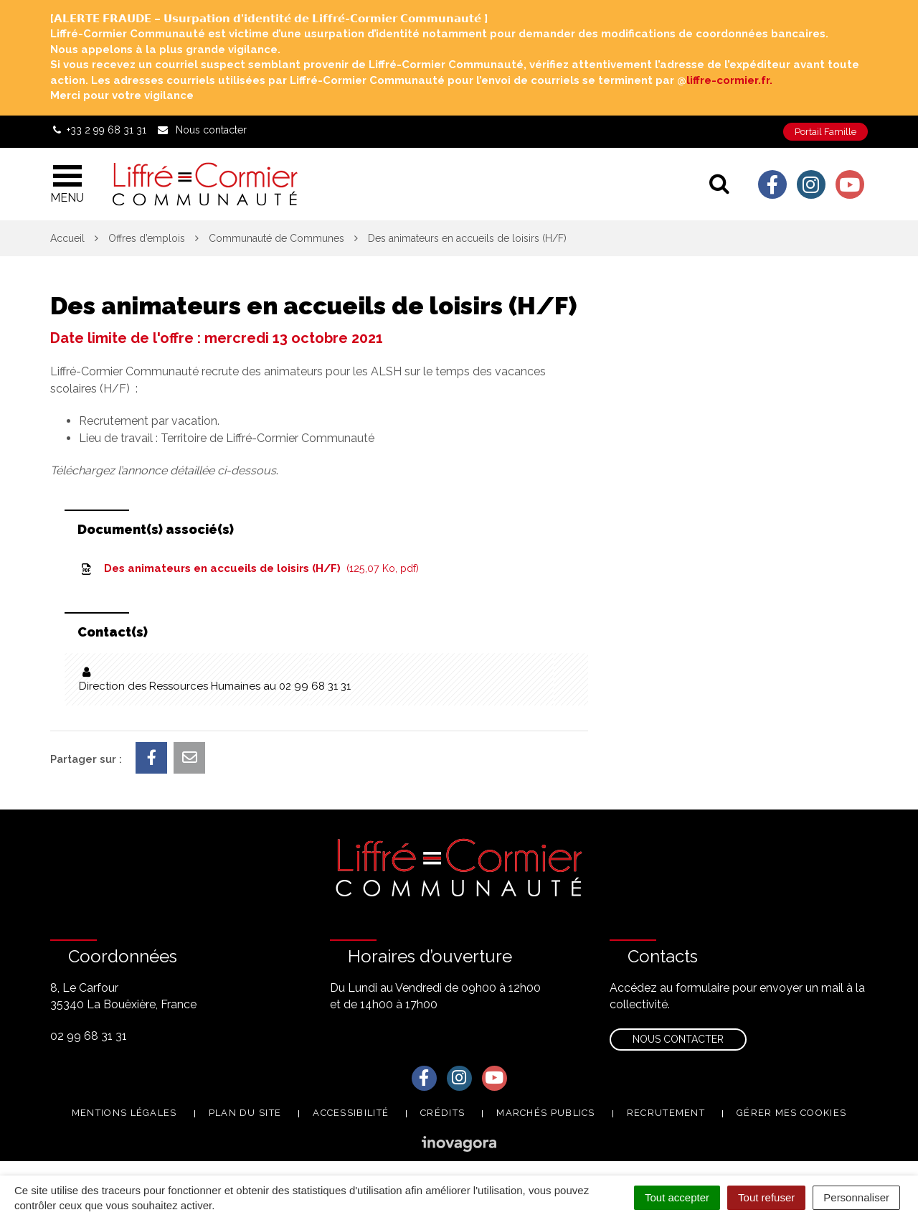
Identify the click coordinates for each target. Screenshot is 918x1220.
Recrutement (666, 1112)
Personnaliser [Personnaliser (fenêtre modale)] (856, 1197)
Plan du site (245, 1112)
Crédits (442, 1112)
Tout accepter (677, 1197)
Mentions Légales (124, 1112)
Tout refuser (766, 1197)
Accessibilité (351, 1112)
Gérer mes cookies (791, 1112)
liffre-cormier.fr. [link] (729, 80)
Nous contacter (678, 1039)
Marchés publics (545, 1112)
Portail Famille (825, 131)
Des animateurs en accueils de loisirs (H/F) (249, 568)
